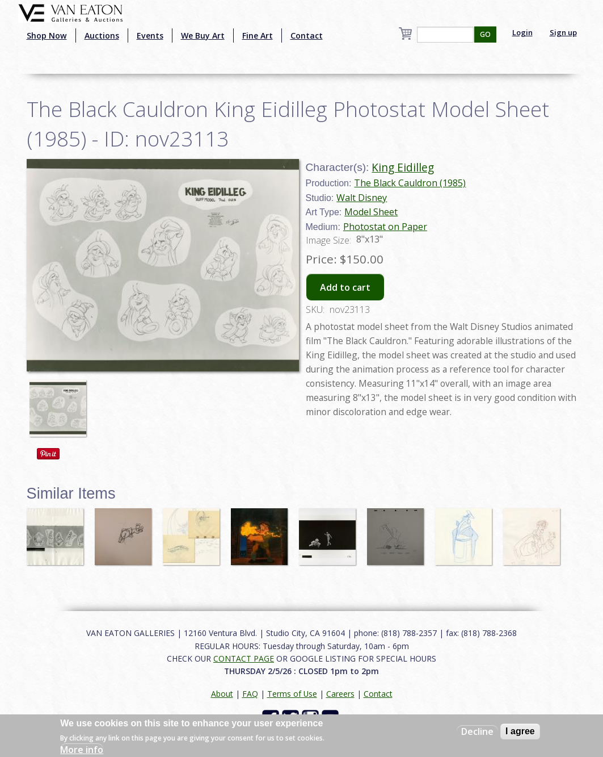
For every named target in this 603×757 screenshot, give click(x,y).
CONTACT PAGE (243, 658)
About (222, 693)
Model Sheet (371, 212)
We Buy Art (203, 35)
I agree (520, 731)
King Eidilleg (403, 167)
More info (81, 749)
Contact (306, 35)
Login (522, 32)
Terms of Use (292, 693)
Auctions (102, 35)
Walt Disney (361, 197)
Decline (477, 731)
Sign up (563, 32)
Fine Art (257, 35)
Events (150, 35)
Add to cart (345, 287)
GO (485, 34)
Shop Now (47, 35)
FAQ (250, 693)
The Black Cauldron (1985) (410, 183)
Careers (340, 693)
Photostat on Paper (385, 226)
